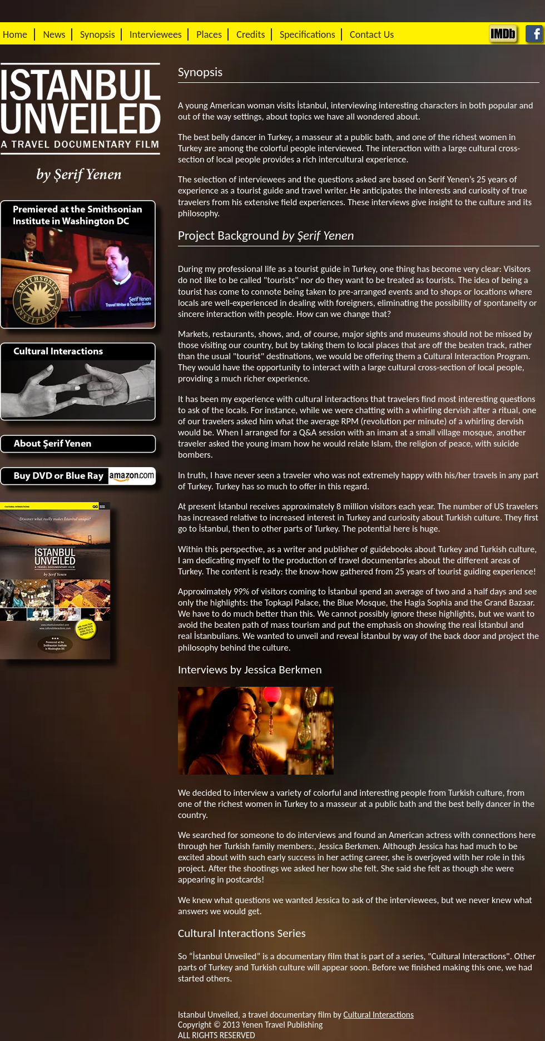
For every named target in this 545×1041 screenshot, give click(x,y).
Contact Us (372, 34)
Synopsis (97, 34)
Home (15, 34)
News (54, 34)
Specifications (307, 34)
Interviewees (156, 34)
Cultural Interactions (379, 1014)
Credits (250, 34)
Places (209, 34)
